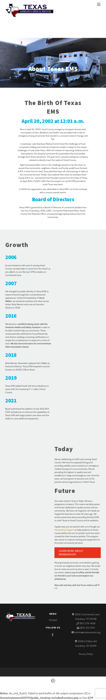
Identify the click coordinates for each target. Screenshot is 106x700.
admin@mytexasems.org (87, 632)
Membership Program (64, 529)
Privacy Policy (86, 654)
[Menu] (99, 4)
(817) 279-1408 (85, 623)
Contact (53, 619)
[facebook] (53, 634)
